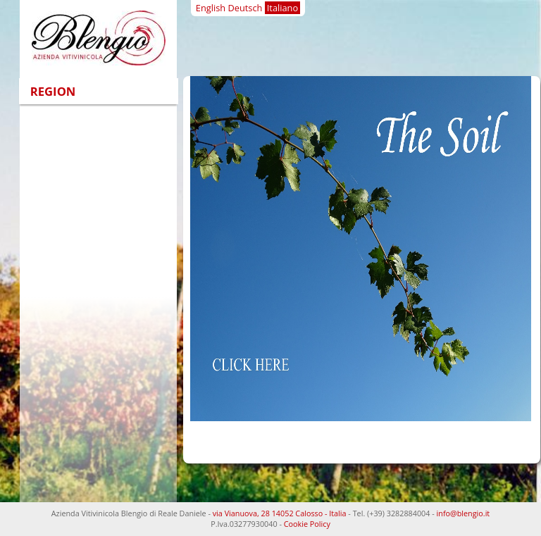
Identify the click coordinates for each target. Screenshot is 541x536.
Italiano (282, 7)
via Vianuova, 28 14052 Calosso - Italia (280, 513)
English (210, 7)
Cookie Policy (307, 523)
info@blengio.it (463, 513)
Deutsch (245, 7)
